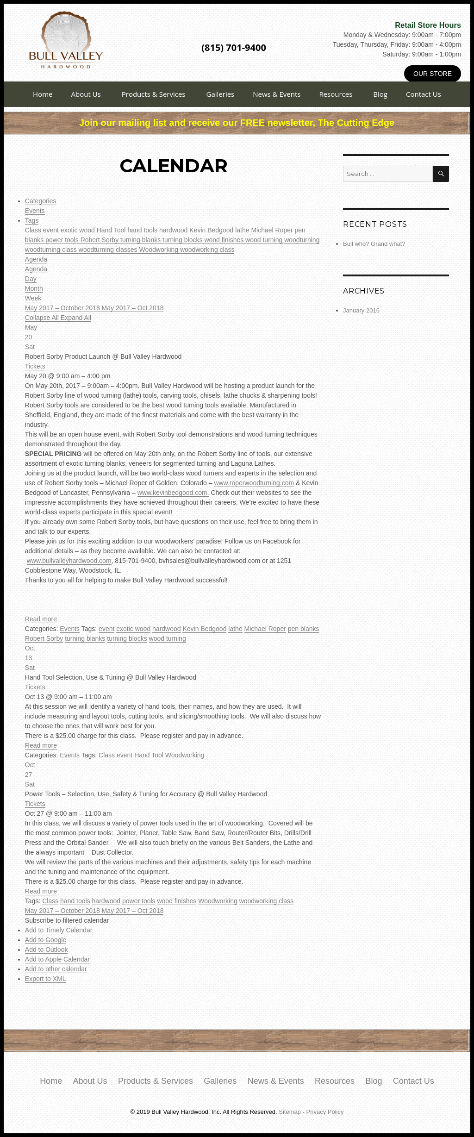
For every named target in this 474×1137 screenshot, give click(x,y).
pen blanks (303, 628)
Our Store (432, 73)
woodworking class (207, 249)
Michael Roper (272, 230)
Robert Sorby (100, 240)
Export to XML (45, 978)
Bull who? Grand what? (374, 243)
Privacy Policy (325, 1111)
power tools (62, 240)
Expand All (76, 317)
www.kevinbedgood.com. (173, 492)
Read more (41, 619)
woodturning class (52, 249)
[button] (67, 920)
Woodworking (159, 249)
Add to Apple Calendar (57, 959)
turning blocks (183, 240)
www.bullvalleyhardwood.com (69, 560)
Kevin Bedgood (212, 230)
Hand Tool (112, 230)
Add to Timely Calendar (59, 930)
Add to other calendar (56, 969)
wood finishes (224, 240)
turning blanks (141, 240)
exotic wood (79, 230)
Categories (40, 201)
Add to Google (46, 939)
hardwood (174, 230)
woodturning (301, 240)
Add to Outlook (46, 949)
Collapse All (43, 317)
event (52, 230)
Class (34, 230)
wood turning (264, 240)
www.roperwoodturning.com (254, 483)
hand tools (143, 230)
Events (35, 210)
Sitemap (290, 1111)
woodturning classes (109, 249)
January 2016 (361, 310)
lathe (243, 230)
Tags (32, 220)
